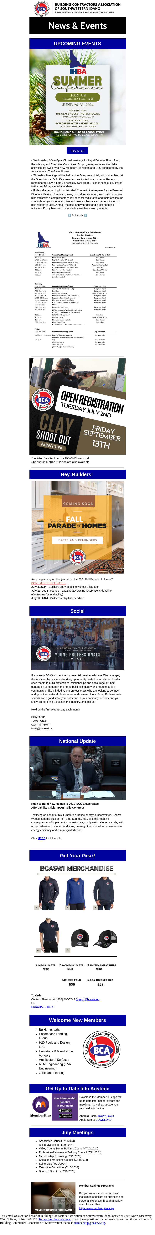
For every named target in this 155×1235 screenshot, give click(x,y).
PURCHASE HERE (43, 1006)
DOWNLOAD (106, 1115)
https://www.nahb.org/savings (96, 1208)
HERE (41, 838)
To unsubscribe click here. (55, 1219)
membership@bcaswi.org (89, 1222)
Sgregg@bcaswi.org (88, 999)
